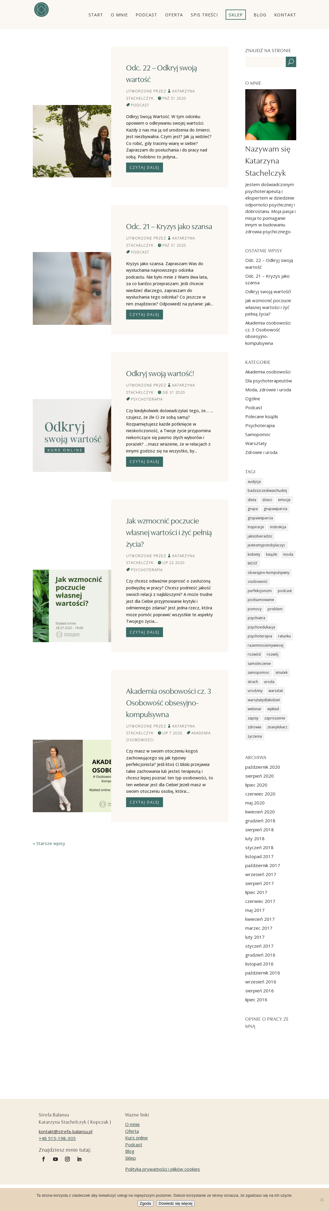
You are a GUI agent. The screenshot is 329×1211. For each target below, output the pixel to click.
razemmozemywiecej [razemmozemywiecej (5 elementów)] (265, 645)
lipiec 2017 (256, 892)
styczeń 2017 (259, 946)
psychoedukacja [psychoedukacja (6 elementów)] (261, 627)
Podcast (140, 105)
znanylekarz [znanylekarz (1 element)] (277, 727)
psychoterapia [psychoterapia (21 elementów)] (260, 636)
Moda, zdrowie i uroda (268, 390)
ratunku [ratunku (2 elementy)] (284, 636)
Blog (129, 1151)
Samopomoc (258, 434)
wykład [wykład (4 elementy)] (273, 708)
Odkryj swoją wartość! (160, 372)
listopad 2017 (259, 856)
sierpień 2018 (259, 829)
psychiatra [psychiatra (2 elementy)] (256, 617)
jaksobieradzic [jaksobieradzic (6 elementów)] (260, 536)
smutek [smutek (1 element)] (281, 672)
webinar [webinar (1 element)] (254, 708)
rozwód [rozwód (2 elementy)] (254, 654)
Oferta (132, 1131)
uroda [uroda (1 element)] (269, 681)
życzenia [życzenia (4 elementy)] (255, 736)
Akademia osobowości (268, 372)
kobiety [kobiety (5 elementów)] (254, 554)
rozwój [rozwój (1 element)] (272, 654)
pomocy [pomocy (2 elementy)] (255, 608)
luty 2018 (255, 838)
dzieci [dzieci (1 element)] (267, 499)
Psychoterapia (147, 399)
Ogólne (252, 398)
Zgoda (145, 1203)
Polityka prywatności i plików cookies (162, 1169)
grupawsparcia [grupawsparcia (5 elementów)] (260, 517)
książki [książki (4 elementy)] (271, 554)
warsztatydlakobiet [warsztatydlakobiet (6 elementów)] (264, 699)
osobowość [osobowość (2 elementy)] (258, 581)
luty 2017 (255, 937)
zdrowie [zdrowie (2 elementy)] (254, 727)
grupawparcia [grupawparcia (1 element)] (275, 508)
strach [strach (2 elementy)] (253, 681)
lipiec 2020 (256, 785)
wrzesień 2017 (260, 874)
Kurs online (136, 1138)
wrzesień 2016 (260, 982)
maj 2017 (255, 910)
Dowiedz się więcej (176, 1203)
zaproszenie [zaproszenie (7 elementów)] (274, 718)
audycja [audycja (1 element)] (254, 481)
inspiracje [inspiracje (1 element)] (256, 526)
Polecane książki (261, 416)
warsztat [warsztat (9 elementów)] (276, 690)
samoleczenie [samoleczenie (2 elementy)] (259, 663)
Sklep (130, 1158)
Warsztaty (256, 443)
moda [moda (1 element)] (288, 554)
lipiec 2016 (256, 1000)
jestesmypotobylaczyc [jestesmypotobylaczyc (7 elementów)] (266, 545)
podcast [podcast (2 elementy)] (285, 590)
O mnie (132, 1124)
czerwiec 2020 (260, 794)
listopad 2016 (259, 964)
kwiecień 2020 (260, 812)
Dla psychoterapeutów (268, 381)
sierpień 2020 (259, 776)
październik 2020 (262, 767)
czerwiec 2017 (260, 901)
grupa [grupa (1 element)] (253, 508)
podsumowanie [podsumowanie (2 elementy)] (261, 599)
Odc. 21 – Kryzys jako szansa (169, 225)
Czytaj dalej (144, 167)
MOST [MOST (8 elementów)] (252, 563)
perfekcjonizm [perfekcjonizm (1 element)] (260, 590)
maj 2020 (255, 803)
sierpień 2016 (259, 991)
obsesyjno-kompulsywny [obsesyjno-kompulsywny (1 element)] (268, 572)
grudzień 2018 (260, 821)
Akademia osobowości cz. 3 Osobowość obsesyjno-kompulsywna (168, 702)
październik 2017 (262, 865)
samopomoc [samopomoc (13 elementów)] (258, 672)
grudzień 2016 (260, 955)
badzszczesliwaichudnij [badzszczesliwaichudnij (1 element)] (267, 490)
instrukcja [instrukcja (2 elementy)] (278, 526)
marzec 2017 (258, 928)
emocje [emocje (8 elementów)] (284, 499)
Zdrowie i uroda (261, 452)
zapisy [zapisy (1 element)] (253, 718)
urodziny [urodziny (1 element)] (255, 690)
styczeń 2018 (259, 847)
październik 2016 (262, 973)
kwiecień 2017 (260, 919)
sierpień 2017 (259, 883)
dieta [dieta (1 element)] (252, 499)
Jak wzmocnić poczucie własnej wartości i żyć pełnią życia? (169, 532)
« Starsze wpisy (49, 843)
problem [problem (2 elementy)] (275, 608)
